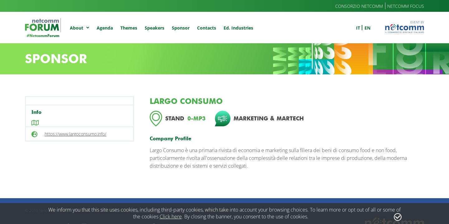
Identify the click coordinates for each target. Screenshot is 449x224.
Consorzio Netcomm (359, 6)
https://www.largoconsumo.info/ (75, 134)
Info (36, 112)
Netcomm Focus (405, 6)
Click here (171, 216)
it (358, 28)
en (367, 28)
